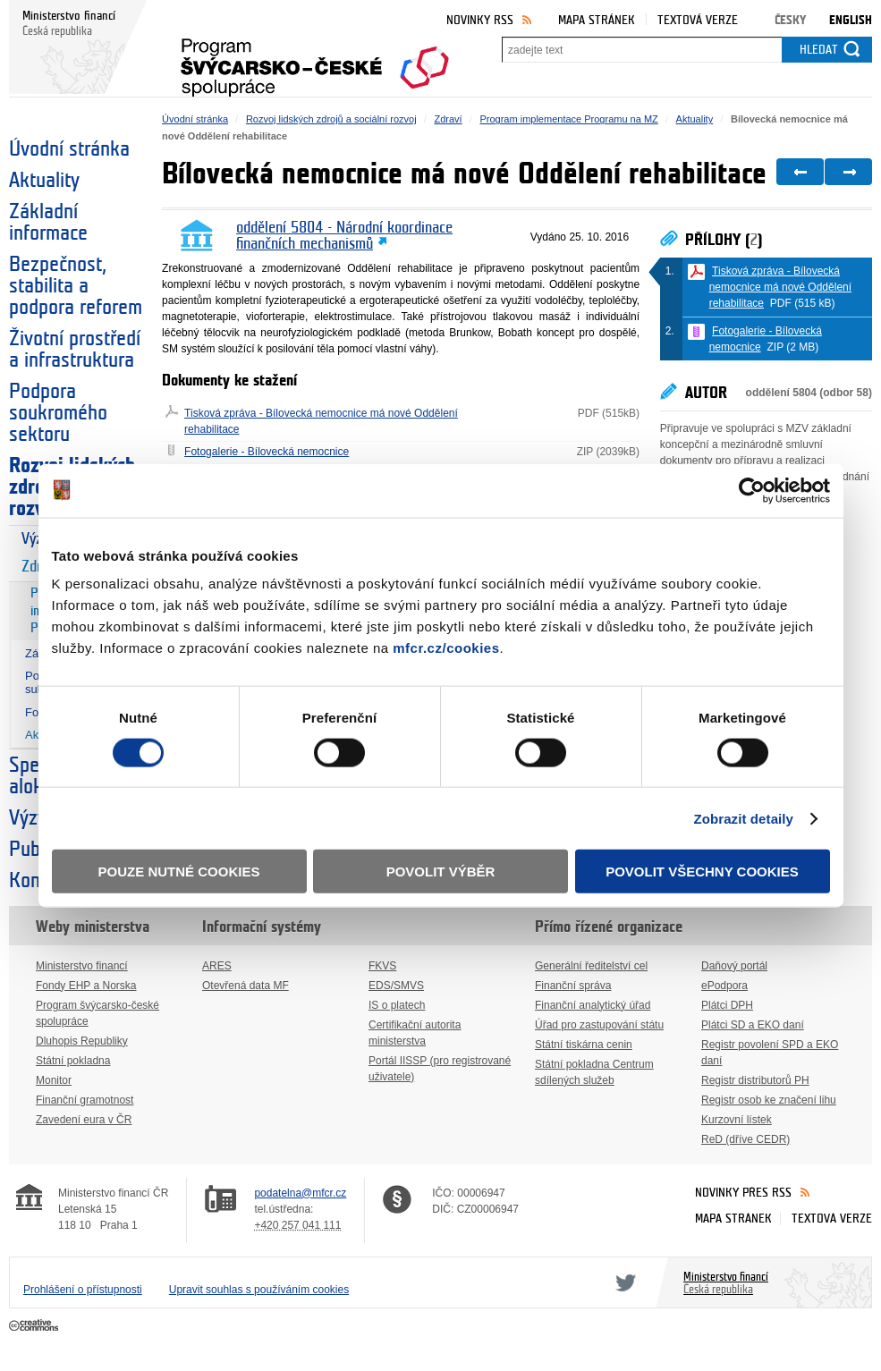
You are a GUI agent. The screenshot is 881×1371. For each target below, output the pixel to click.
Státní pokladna (73, 1060)
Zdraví (448, 119)
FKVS (382, 966)
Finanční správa (573, 985)
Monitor (54, 1080)
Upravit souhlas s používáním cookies (259, 1289)
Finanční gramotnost (84, 1100)
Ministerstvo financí (82, 966)
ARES (217, 966)
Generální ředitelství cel (591, 966)
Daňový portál (734, 966)
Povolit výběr (441, 871)
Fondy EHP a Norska (86, 985)
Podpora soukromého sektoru (58, 413)
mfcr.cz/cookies (446, 648)
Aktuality (44, 180)
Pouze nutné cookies (179, 871)
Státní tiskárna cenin (583, 1044)
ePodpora (724, 985)
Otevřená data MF (245, 985)
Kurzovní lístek (736, 1119)
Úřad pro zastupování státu (599, 1025)
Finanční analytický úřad (592, 1005)
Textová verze (697, 20)
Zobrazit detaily (743, 817)
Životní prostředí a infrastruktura (74, 349)
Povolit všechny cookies (702, 871)
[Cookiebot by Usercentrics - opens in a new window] (751, 490)
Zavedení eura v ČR (83, 1119)
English (850, 20)
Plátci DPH (727, 1005)
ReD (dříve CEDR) (745, 1139)
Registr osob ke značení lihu (768, 1100)
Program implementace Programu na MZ (568, 119)
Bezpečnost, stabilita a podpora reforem (75, 286)
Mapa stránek (596, 20)
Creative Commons (35, 1326)
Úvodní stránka (69, 149)
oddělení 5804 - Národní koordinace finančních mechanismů (344, 236)
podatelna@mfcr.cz (300, 1193)
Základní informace (48, 222)
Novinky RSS (479, 20)
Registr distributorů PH (755, 1080)
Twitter (622, 1282)
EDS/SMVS (396, 985)
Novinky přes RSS (743, 1192)
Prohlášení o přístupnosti (82, 1289)
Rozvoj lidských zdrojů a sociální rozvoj (331, 119)
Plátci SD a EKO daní (752, 1025)
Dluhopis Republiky (82, 1041)
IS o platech (396, 1005)
